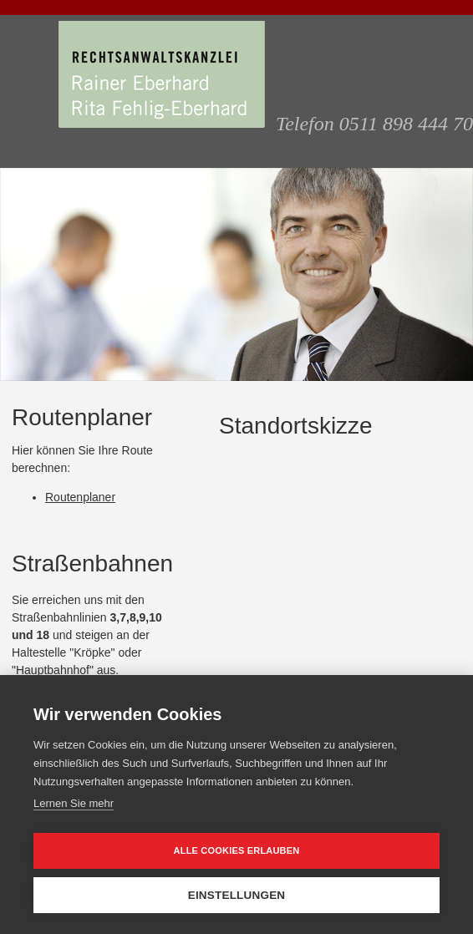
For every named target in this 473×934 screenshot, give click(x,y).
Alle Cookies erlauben (237, 850)
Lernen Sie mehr (73, 803)
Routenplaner (80, 497)
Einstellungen (237, 895)
